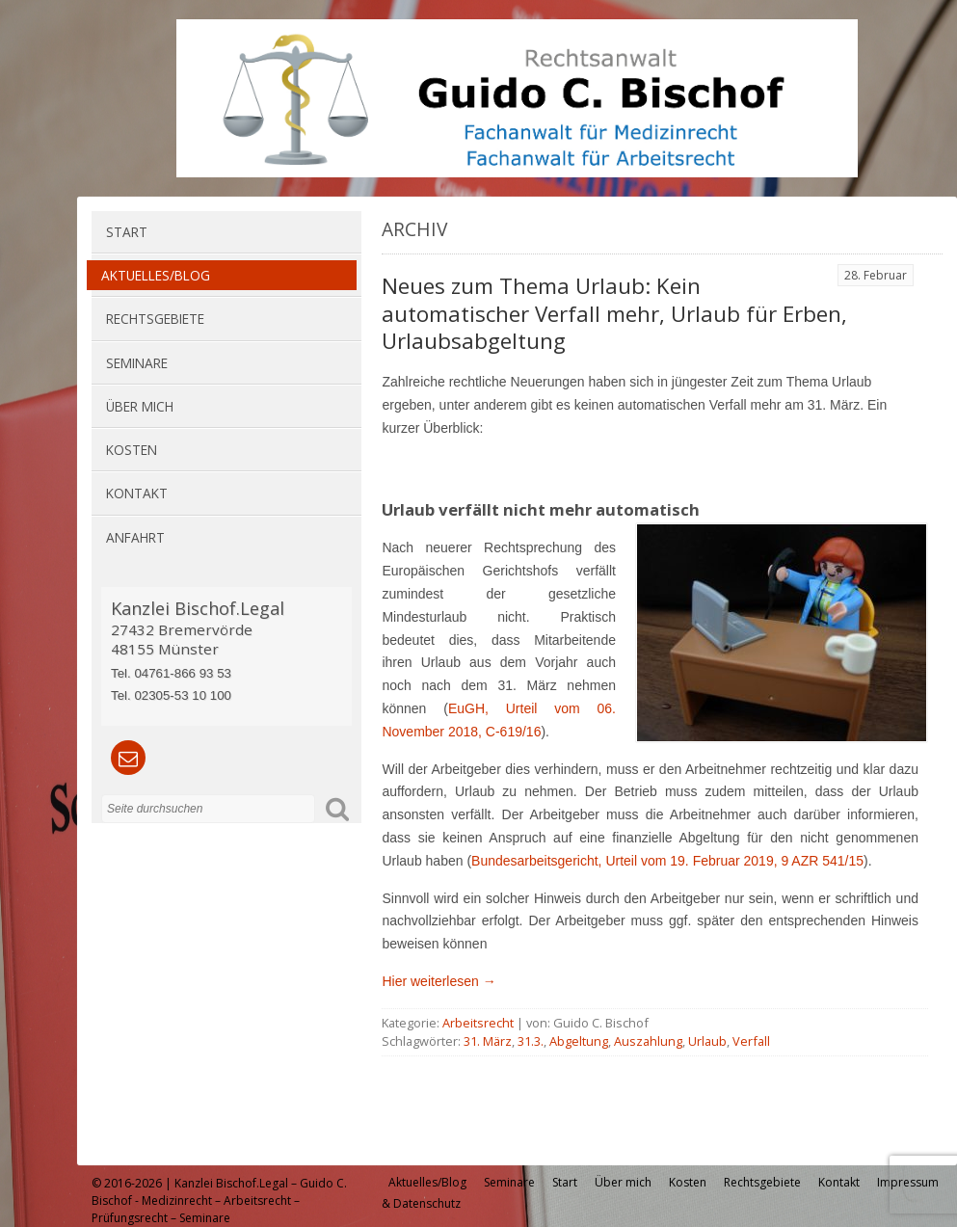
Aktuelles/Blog (155, 275)
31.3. (531, 1041)
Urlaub (707, 1041)
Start (126, 232)
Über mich (139, 406)
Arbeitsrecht (478, 1022)
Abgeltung (578, 1041)
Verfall (751, 1041)
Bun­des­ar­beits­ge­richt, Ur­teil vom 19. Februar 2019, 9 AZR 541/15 (667, 860)
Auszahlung (648, 1041)
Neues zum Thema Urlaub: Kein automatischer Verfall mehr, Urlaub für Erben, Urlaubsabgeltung (614, 314)
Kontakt (137, 493)
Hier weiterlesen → (438, 981)
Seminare (137, 363)
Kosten (131, 449)
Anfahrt (135, 537)
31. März (488, 1041)
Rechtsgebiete (155, 318)
